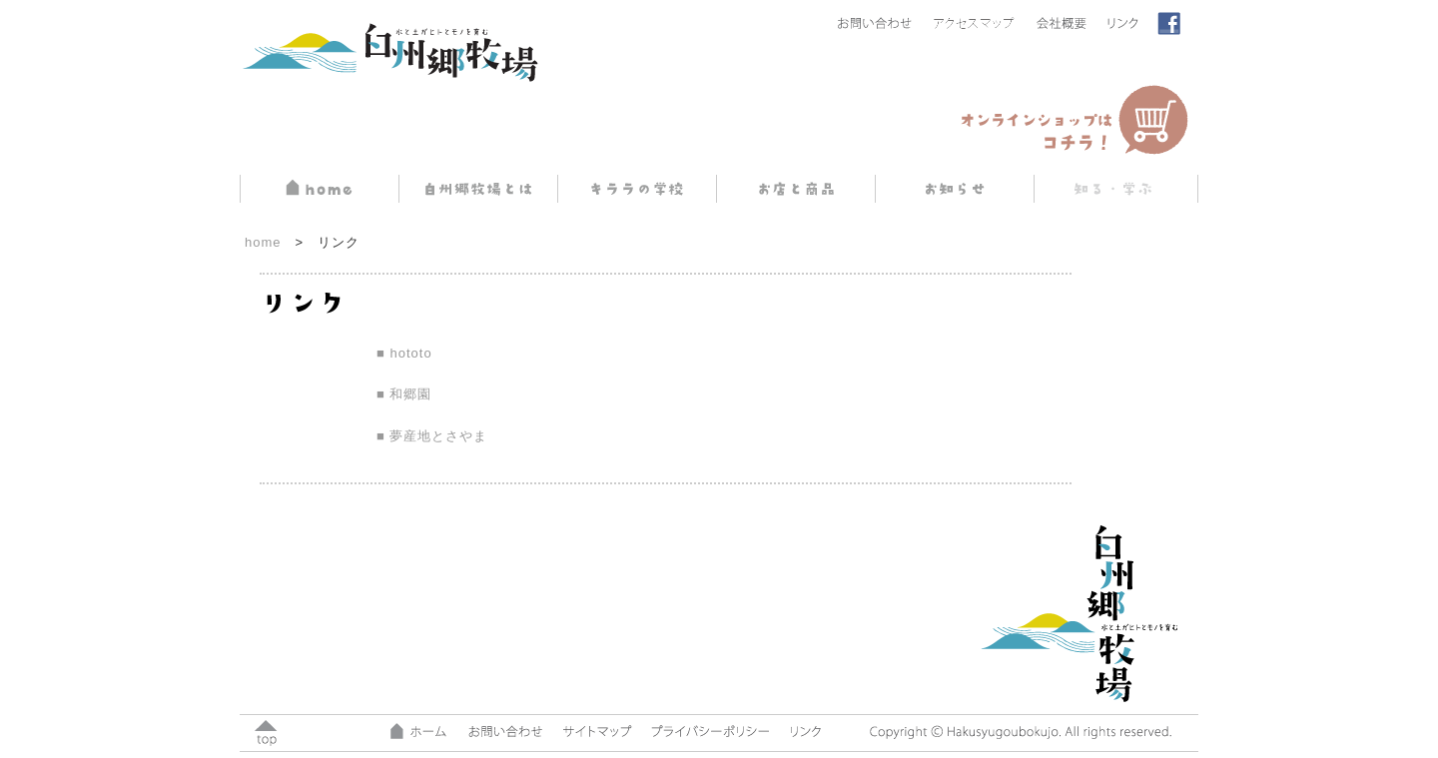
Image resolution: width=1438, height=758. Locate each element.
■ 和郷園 (403, 393)
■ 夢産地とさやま (431, 435)
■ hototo (404, 353)
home (263, 242)
